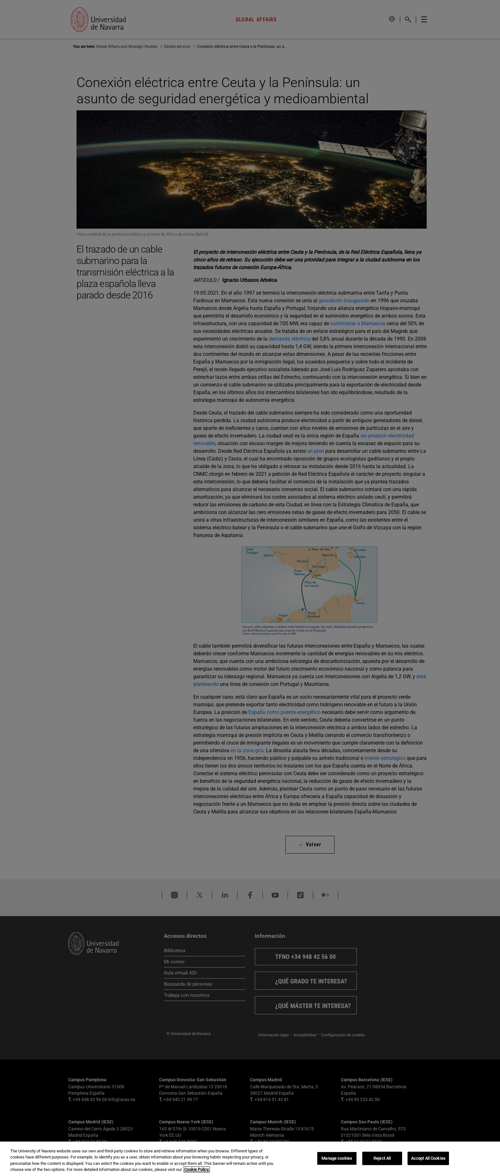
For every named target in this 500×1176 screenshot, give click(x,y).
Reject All (382, 1158)
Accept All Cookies (428, 1158)
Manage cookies (336, 1158)
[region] (250, 1159)
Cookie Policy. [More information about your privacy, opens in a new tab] (196, 1169)
